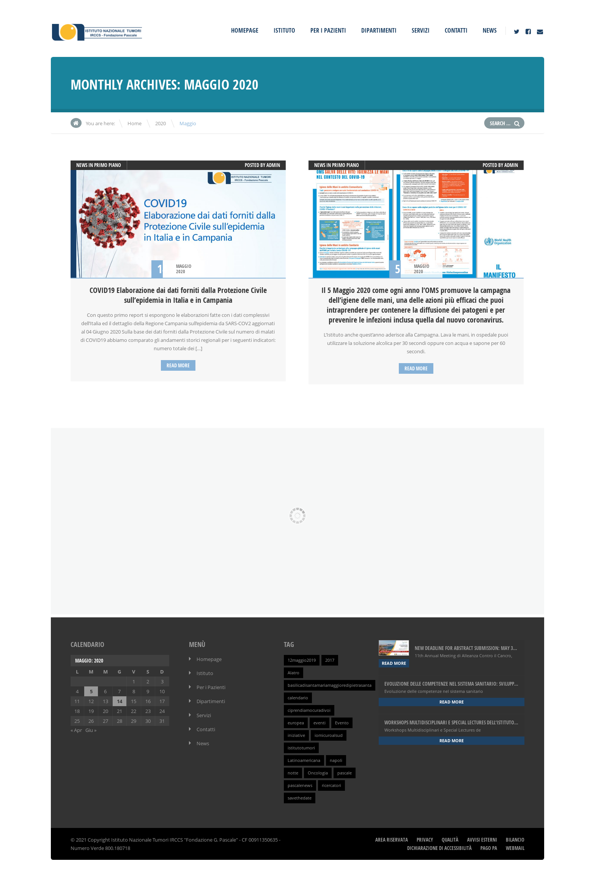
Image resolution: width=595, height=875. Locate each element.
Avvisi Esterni (482, 839)
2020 (160, 123)
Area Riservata (391, 839)
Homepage (244, 30)
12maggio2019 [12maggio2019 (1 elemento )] (302, 660)
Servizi (421, 30)
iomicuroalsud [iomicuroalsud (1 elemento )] (329, 735)
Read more (178, 365)
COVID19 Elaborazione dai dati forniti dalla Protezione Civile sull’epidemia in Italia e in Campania (178, 295)
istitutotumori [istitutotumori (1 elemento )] (301, 748)
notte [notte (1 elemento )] (293, 773)
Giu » (90, 730)
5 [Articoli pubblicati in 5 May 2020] (91, 691)
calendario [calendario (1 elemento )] (298, 697)
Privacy (425, 839)
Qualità (450, 839)
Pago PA (488, 848)
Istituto (284, 30)
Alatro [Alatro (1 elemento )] (293, 672)
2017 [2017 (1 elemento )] (329, 660)
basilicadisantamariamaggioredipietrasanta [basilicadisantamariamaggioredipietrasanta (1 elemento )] (329, 685)
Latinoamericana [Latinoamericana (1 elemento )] (304, 760)
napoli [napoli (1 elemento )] (336, 760)
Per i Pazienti (328, 30)
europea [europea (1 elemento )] (296, 722)
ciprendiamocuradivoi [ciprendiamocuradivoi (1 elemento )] (309, 710)
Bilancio (515, 839)
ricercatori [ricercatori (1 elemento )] (331, 785)
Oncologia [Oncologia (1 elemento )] (318, 773)
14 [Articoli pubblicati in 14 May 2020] (119, 701)
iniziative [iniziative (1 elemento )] (296, 735)
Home (135, 123)
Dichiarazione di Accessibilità (439, 848)
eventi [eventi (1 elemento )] (319, 722)
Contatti (456, 30)
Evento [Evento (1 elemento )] (342, 722)
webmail (515, 848)
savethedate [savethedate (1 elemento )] (300, 798)
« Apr (76, 730)
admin (273, 165)
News (490, 30)
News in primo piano (98, 165)
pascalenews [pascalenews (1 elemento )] (300, 785)
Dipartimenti (379, 30)
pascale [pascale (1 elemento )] (344, 773)
